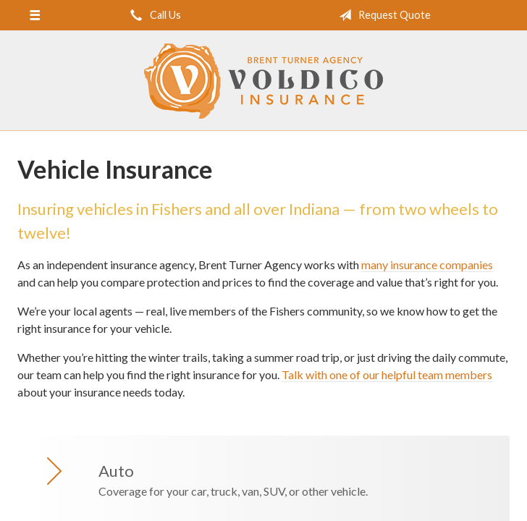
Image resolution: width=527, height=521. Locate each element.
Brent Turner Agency (263, 81)
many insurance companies (427, 264)
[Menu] (34, 15)
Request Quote (382, 15)
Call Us (153, 15)
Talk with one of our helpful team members (387, 374)
